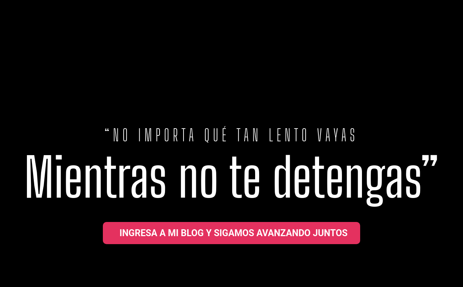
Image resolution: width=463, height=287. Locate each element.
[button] (232, 233)
